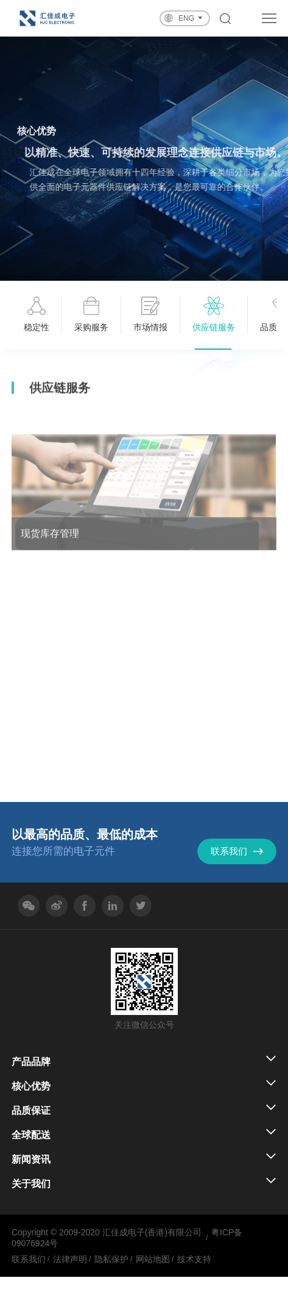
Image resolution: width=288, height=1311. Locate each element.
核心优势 (31, 1086)
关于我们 (31, 1184)
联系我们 (29, 1259)
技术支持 (194, 1259)
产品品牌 (31, 1061)
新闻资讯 (31, 1159)
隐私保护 (111, 1259)
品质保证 (31, 1110)
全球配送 (31, 1135)
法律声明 (70, 1259)
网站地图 (153, 1259)
